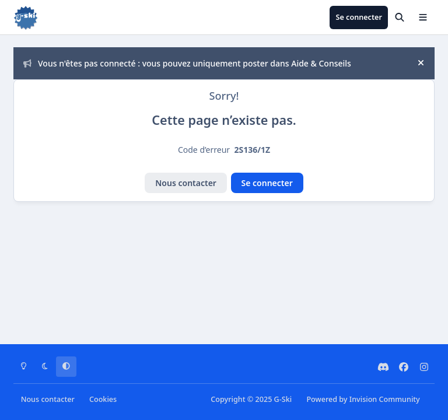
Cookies (103, 399)
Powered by (362, 399)
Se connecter (267, 182)
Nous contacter (185, 182)
